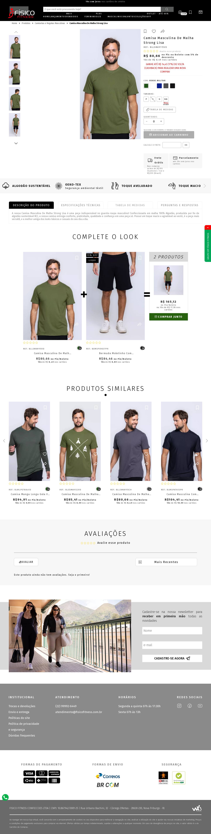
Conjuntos (128, 17)
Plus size (99, 15)
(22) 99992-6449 (65, 706)
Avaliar (26, 562)
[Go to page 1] (105, 395)
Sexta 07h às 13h (129, 712)
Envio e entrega (18, 712)
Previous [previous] (16, 32)
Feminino (90, 17)
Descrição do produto (31, 205)
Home (46, 17)
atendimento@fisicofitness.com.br (78, 712)
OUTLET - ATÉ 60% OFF (158, 15)
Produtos (26, 23)
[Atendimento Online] (5, 797)
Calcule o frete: (152, 145)
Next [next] (16, 143)
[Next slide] (204, 185)
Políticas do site (19, 718)
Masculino (114, 17)
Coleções (141, 17)
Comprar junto (168, 316)
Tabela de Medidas (130, 205)
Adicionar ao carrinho (168, 134)
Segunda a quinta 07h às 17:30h (139, 706)
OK (186, 145)
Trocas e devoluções (21, 706)
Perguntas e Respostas (179, 205)
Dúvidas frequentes (21, 735)
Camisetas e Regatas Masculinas (50, 23)
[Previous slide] (6, 185)
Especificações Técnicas (81, 205)
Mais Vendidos (72, 15)
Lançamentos (58, 17)
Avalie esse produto (170, 51)
